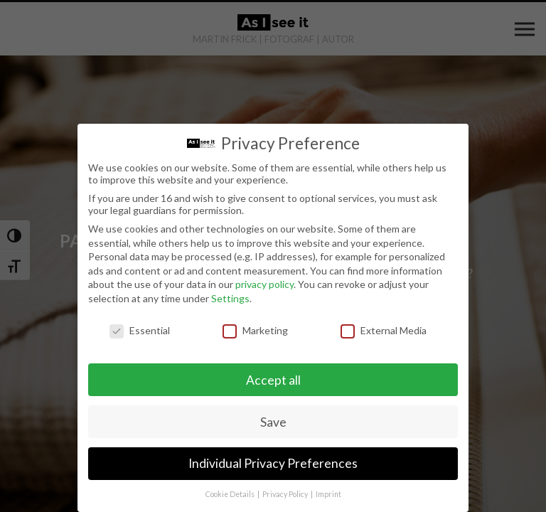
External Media (384, 330)
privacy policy (264, 284)
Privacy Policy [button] (285, 494)
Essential (139, 330)
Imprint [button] (328, 494)
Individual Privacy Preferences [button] (273, 463)
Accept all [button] (273, 380)
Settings (230, 298)
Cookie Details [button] (230, 494)
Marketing (255, 330)
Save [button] (273, 422)
